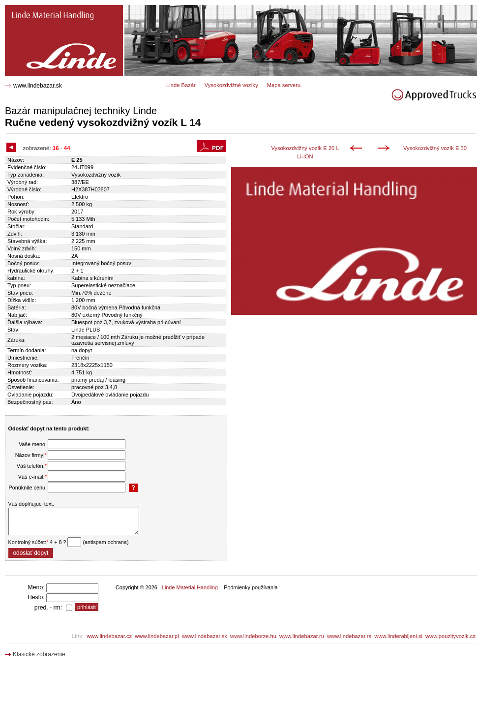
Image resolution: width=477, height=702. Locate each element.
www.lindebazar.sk (37, 85)
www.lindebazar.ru (301, 636)
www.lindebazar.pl (157, 636)
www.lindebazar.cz (109, 636)
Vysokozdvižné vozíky (231, 85)
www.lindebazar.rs (349, 636)
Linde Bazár (181, 85)
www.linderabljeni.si (398, 636)
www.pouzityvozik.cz (450, 636)
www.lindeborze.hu (253, 636)
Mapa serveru (283, 85)
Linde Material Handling (190, 587)
